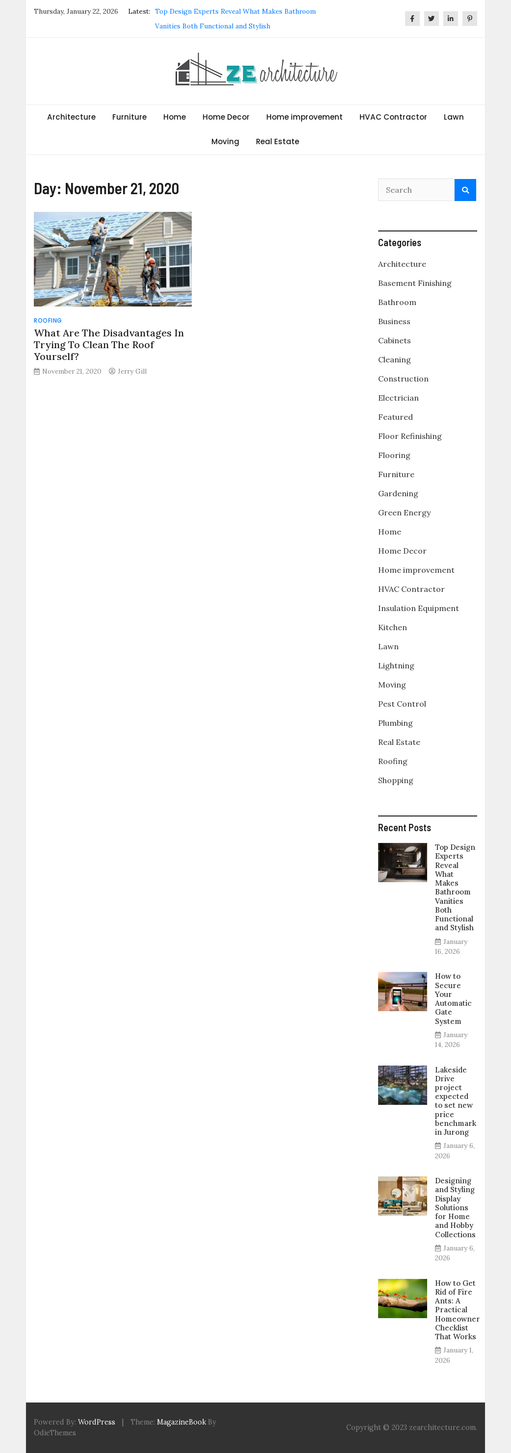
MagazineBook (181, 1422)
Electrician (398, 398)
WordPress (96, 1422)
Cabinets (394, 340)
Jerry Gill (132, 371)
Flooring (394, 455)
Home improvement (304, 117)
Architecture (71, 117)
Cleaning (394, 359)
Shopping (395, 780)
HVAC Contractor (393, 117)
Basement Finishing (415, 283)
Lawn (454, 117)
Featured (395, 417)
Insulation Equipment (418, 608)
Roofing (48, 320)
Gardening (398, 493)
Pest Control (402, 704)
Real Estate (277, 141)
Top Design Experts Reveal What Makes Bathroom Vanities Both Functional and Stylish (455, 887)
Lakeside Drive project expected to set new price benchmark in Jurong (455, 1101)
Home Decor (226, 117)
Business (394, 321)
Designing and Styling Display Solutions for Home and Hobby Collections (455, 1207)
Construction (403, 378)
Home (174, 117)
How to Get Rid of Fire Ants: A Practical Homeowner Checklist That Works (457, 1309)
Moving (225, 141)
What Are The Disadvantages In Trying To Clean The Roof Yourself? (109, 344)
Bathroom (397, 302)
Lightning (396, 665)
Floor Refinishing (410, 436)
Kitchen (392, 627)
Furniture (129, 117)
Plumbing (395, 723)
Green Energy (404, 512)
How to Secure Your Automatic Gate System (453, 998)
